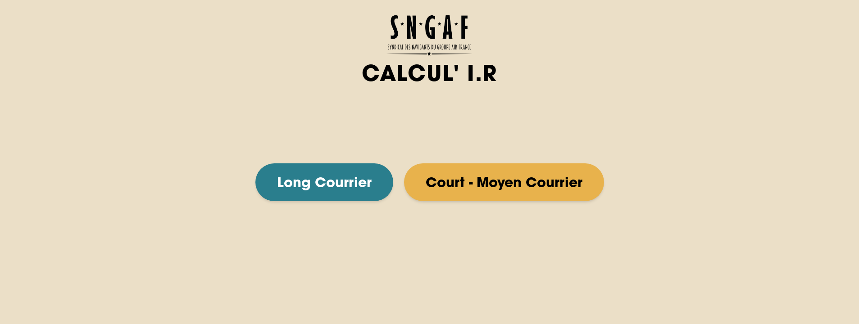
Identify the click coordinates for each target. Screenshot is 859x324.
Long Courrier (324, 182)
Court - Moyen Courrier (504, 182)
